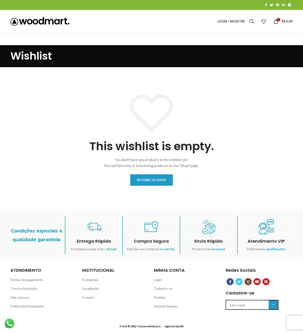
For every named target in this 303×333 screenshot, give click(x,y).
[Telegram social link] (289, 5)
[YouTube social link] (257, 283)
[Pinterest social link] (278, 5)
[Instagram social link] (248, 283)
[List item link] (43, 281)
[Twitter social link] (271, 5)
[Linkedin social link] (283, 5)
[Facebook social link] (265, 5)
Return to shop (151, 181)
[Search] (251, 22)
